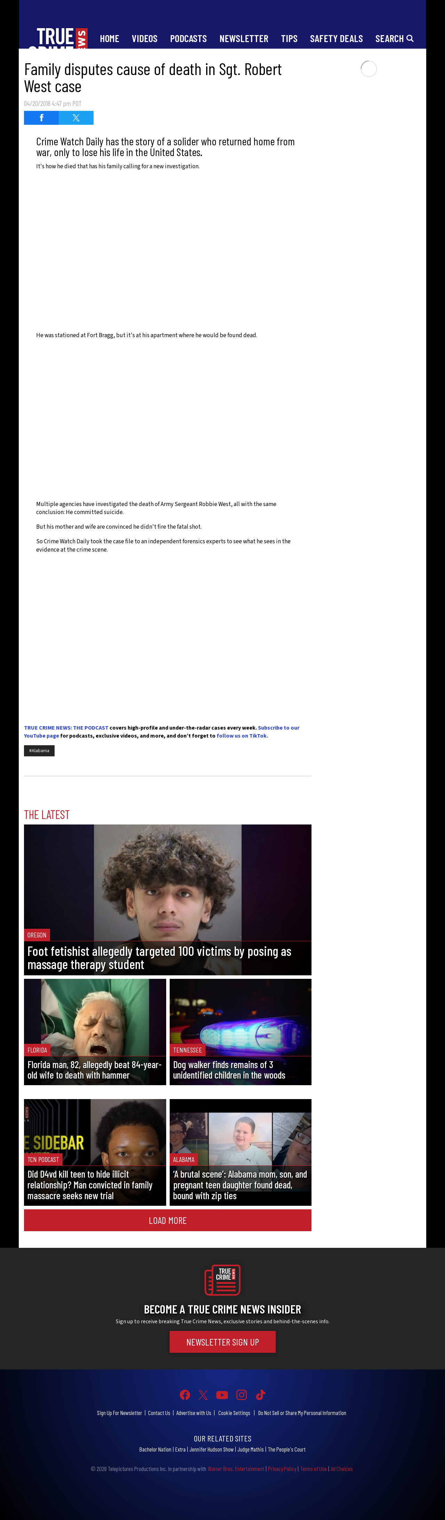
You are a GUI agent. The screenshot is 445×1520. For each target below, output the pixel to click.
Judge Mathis (250, 1449)
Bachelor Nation (155, 1449)
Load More (168, 1220)
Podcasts (188, 38)
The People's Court (287, 1449)
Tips (289, 38)
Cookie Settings (234, 1412)
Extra (180, 1449)
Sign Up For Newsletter (119, 1412)
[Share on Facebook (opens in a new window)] (41, 118)
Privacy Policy (282, 1468)
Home (109, 38)
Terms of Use (313, 1468)
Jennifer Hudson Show (211, 1449)
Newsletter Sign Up (222, 1342)
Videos (144, 38)
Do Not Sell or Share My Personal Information (302, 1412)
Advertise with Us (193, 1412)
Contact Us (159, 1412)
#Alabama (39, 750)
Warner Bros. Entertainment (236, 1468)
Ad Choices (342, 1468)
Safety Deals (336, 38)
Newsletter (243, 38)
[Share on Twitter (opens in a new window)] (76, 118)
